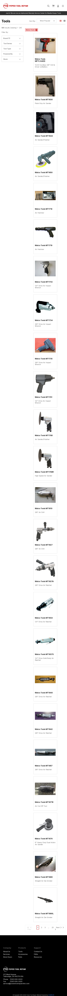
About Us (6, 952)
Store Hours (7, 957)
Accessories (23, 954)
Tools (20, 952)
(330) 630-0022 (16, 979)
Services (6, 954)
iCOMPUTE (51, 995)
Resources (38, 957)
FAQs (36, 954)
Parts (20, 957)
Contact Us (38, 952)
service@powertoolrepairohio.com (16, 984)
